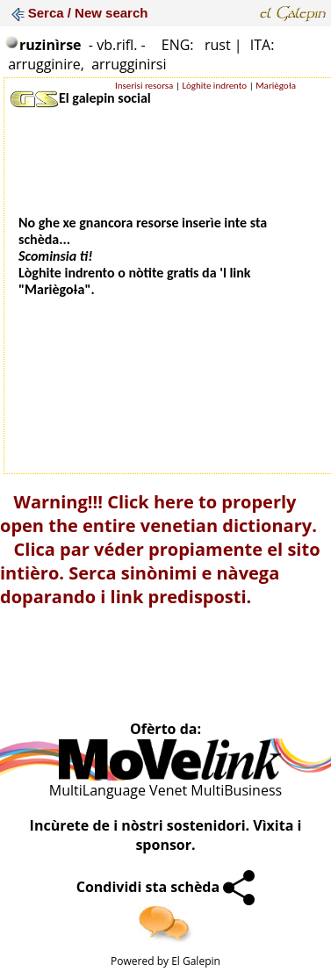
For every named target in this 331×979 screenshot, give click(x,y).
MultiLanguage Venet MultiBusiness (165, 790)
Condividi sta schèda (165, 886)
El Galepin (195, 961)
